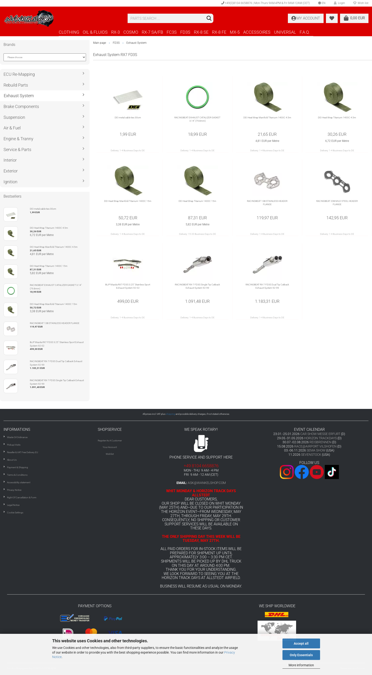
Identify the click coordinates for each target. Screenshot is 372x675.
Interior (10, 160)
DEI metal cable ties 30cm (128, 117)
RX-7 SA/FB (152, 32)
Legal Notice (13, 505)
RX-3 (115, 32)
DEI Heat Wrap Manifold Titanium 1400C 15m (127, 201)
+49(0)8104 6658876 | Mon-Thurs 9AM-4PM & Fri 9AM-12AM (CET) (265, 3)
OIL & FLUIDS (95, 32)
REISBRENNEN (320, 442)
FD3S (185, 32)
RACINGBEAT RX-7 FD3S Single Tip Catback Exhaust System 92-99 (197, 286)
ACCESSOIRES (256, 32)
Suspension (14, 117)
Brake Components (21, 106)
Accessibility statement (18, 482)
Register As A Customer (110, 440)
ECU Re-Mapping (19, 74)
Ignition (10, 181)
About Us (12, 460)
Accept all (301, 643)
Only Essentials (301, 655)
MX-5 (235, 32)
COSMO (130, 32)
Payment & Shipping (17, 467)
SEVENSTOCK (311, 454)
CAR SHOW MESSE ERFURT (320, 434)
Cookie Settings (15, 512)
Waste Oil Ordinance (17, 437)
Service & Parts (17, 149)
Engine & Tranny (18, 138)
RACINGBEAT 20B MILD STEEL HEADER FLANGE (337, 203)
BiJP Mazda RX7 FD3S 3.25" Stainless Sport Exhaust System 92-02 (127, 286)
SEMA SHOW (316, 450)
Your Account (110, 447)
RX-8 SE (201, 32)
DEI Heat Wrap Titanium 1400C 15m (197, 201)
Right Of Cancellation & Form (21, 497)
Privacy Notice (14, 490)
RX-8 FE (219, 32)
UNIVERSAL (285, 32)
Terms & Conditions (17, 475)
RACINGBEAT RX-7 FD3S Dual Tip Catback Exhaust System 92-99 (267, 286)
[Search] (208, 18)
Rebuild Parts (16, 85)
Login (339, 3)
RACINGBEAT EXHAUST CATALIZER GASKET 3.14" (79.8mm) (197, 119)
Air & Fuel (12, 127)
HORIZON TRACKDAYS (320, 438)
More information (301, 665)
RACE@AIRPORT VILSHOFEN (315, 446)
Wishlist (110, 454)
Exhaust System (19, 95)
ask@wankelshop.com (207, 483)
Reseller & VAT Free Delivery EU (22, 452)
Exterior (11, 170)
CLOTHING (69, 32)
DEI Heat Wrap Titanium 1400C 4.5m (337, 117)
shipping (170, 414)
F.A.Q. (305, 32)
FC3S (172, 32)
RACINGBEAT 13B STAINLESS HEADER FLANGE (267, 203)
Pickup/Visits (13, 444)
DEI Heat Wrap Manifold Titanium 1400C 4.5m (267, 117)
